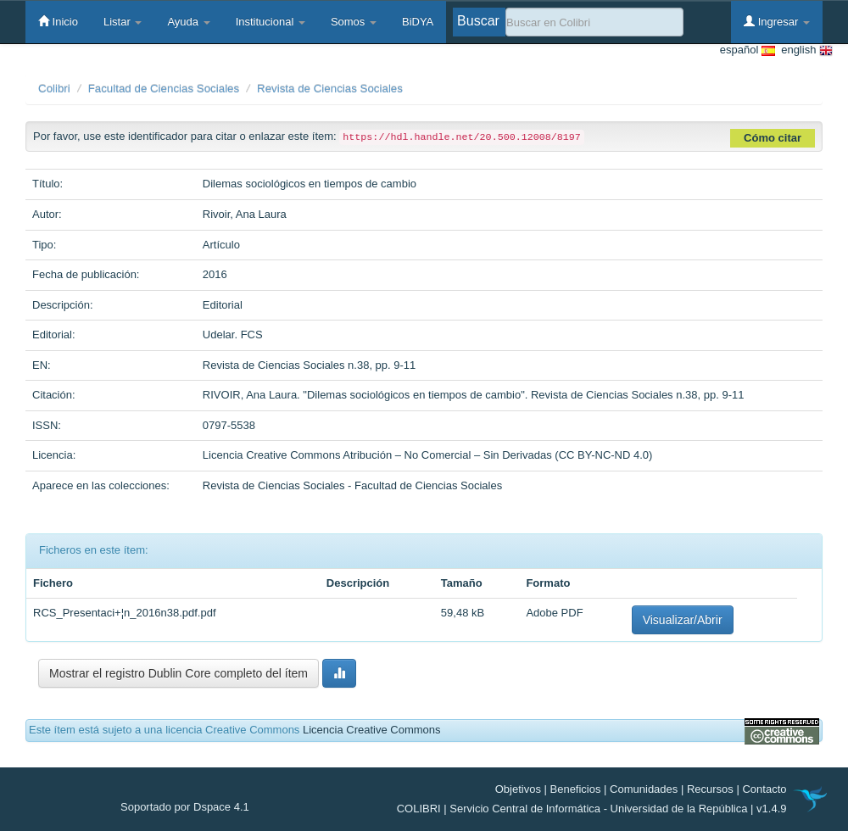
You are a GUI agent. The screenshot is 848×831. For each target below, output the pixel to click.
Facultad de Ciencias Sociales (164, 88)
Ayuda (188, 21)
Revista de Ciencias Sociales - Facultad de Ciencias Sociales (352, 485)
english (804, 50)
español (747, 50)
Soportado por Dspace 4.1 (184, 806)
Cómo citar (772, 137)
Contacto (764, 789)
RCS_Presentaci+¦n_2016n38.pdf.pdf (124, 612)
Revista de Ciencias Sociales (330, 88)
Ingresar (777, 21)
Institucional (270, 21)
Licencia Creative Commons (372, 729)
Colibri (54, 88)
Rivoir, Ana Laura (245, 214)
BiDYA (417, 21)
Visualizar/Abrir (682, 620)
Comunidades (644, 789)
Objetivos (518, 789)
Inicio (58, 21)
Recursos (710, 789)
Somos (354, 21)
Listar (122, 21)
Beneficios (575, 789)
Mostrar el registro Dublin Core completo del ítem (178, 673)
